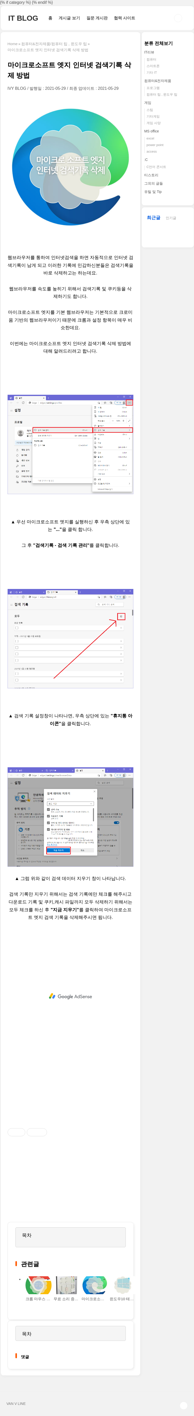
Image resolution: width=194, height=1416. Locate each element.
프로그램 (153, 88)
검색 (178, 18)
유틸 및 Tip (153, 192)
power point (155, 145)
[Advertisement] (70, 996)
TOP (184, 1406)
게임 (147, 103)
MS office (151, 131)
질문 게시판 (97, 18)
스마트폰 (153, 66)
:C (146, 160)
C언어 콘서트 (156, 167)
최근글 (153, 217)
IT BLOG (23, 18)
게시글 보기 (69, 18)
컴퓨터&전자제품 (157, 81)
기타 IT (152, 72)
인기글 (171, 218)
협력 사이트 (124, 18)
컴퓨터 (151, 59)
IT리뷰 (149, 52)
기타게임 (153, 116)
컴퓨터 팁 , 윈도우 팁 (162, 94)
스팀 (150, 110)
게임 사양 (154, 123)
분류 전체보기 (158, 43)
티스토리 (151, 175)
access (152, 151)
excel (150, 138)
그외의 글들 (153, 183)
